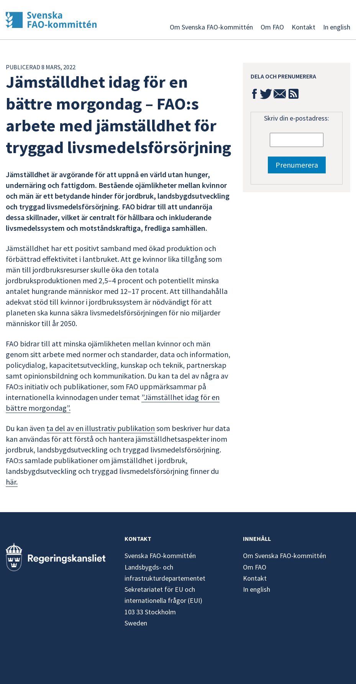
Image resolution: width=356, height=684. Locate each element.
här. (12, 481)
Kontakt (303, 27)
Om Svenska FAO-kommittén (211, 27)
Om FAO (272, 27)
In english (336, 27)
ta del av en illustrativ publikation (100, 428)
